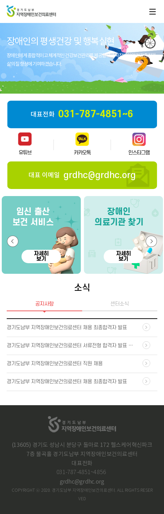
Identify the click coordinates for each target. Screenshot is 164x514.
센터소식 (119, 304)
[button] (12, 241)
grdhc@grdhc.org (82, 482)
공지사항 (44, 304)
